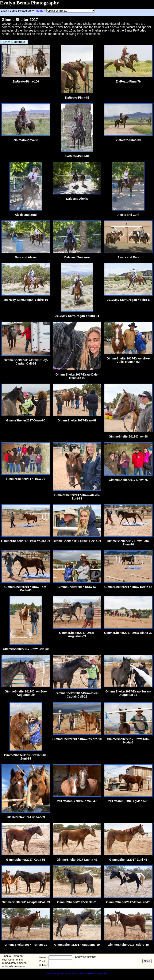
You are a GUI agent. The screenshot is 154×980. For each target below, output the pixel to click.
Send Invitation (87, 973)
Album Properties (55, 973)
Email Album (71, 973)
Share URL (102, 973)
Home (39, 10)
